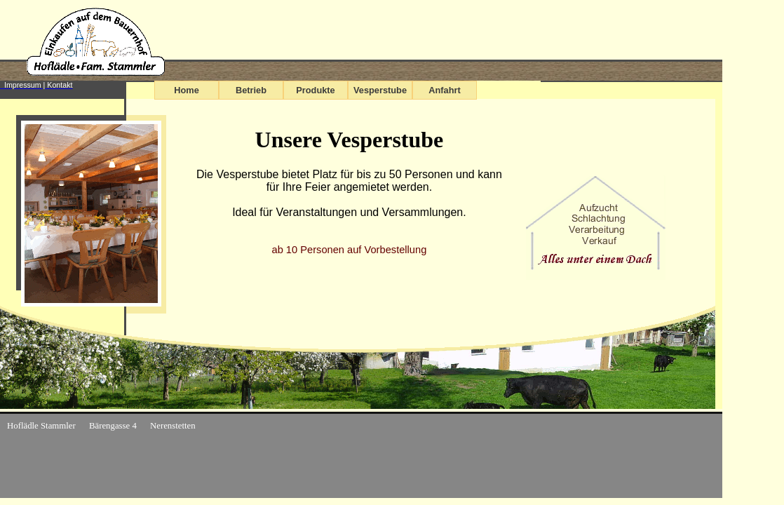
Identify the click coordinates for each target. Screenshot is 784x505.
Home (186, 90)
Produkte (315, 90)
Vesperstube (380, 90)
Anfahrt (444, 90)
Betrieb (251, 90)
